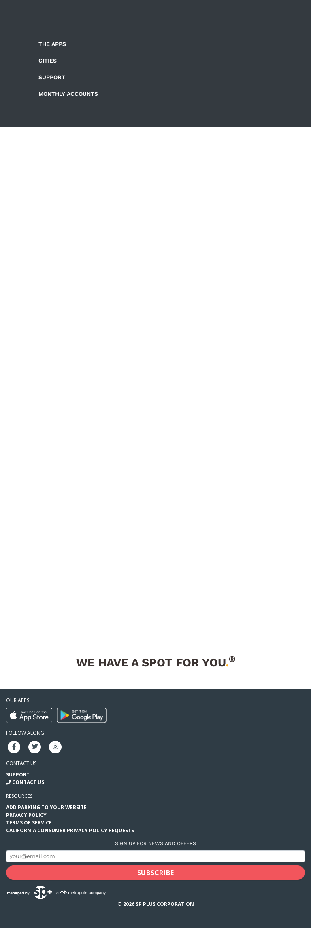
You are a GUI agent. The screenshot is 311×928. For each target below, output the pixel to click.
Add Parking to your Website (46, 807)
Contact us (21, 763)
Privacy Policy (26, 815)
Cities (47, 60)
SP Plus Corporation (165, 904)
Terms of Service (29, 822)
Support (51, 77)
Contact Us (28, 782)
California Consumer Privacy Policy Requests (70, 830)
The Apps (52, 44)
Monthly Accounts (68, 94)
